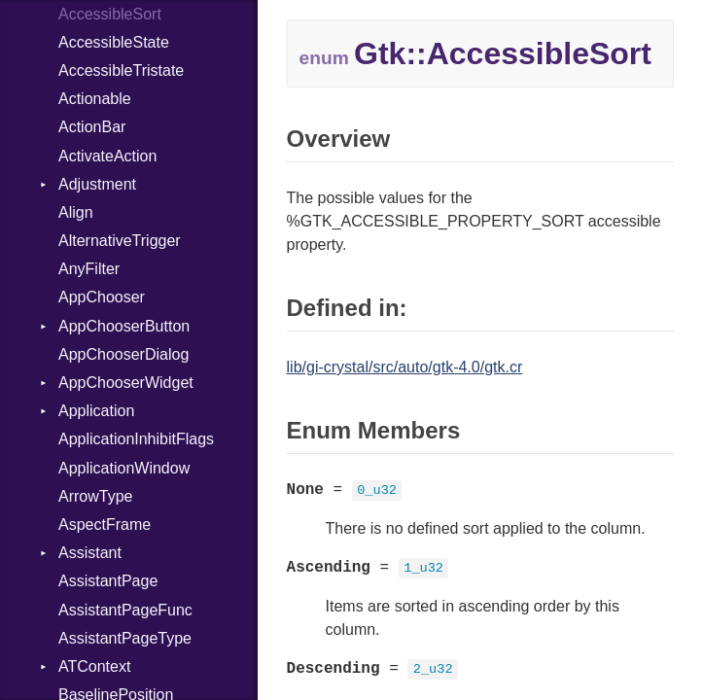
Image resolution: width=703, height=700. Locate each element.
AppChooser (101, 297)
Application (96, 410)
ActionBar (91, 127)
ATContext (94, 666)
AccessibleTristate (121, 70)
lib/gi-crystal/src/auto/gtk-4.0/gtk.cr (405, 367)
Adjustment (97, 184)
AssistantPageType (125, 638)
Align (75, 212)
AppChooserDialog (123, 354)
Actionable (94, 98)
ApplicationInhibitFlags (136, 439)
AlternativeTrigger (119, 240)
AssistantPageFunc (125, 610)
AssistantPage (108, 581)
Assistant (90, 552)
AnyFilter (89, 269)
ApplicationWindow (124, 468)
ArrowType (95, 496)
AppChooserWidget (125, 382)
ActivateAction (107, 156)
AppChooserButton (124, 326)
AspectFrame (104, 524)
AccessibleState (113, 42)
